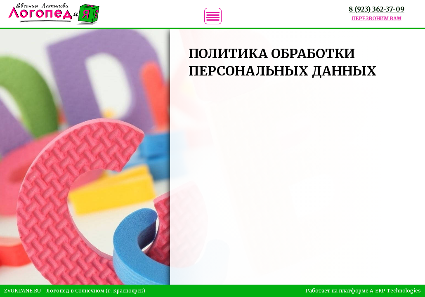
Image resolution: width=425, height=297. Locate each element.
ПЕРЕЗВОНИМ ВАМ (376, 18)
